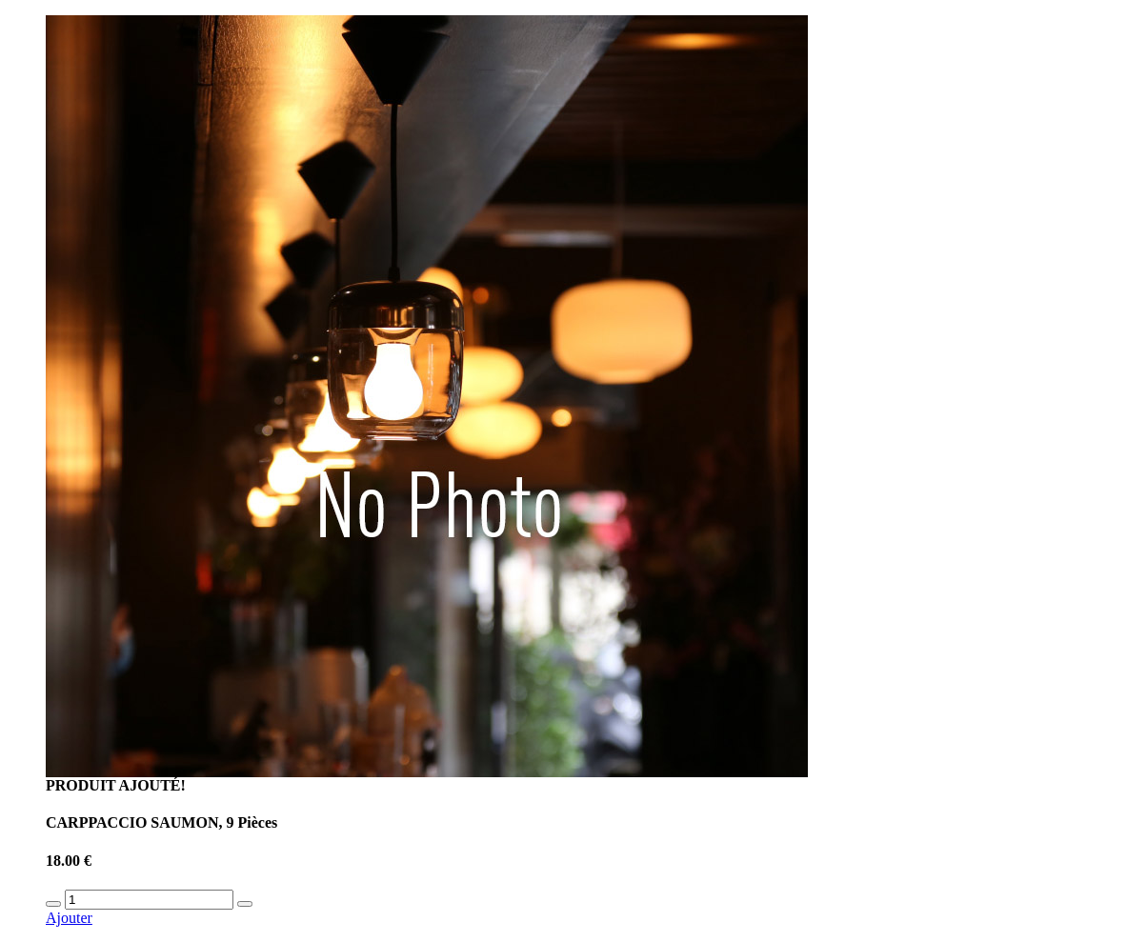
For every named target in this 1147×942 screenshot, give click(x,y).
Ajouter (69, 918)
